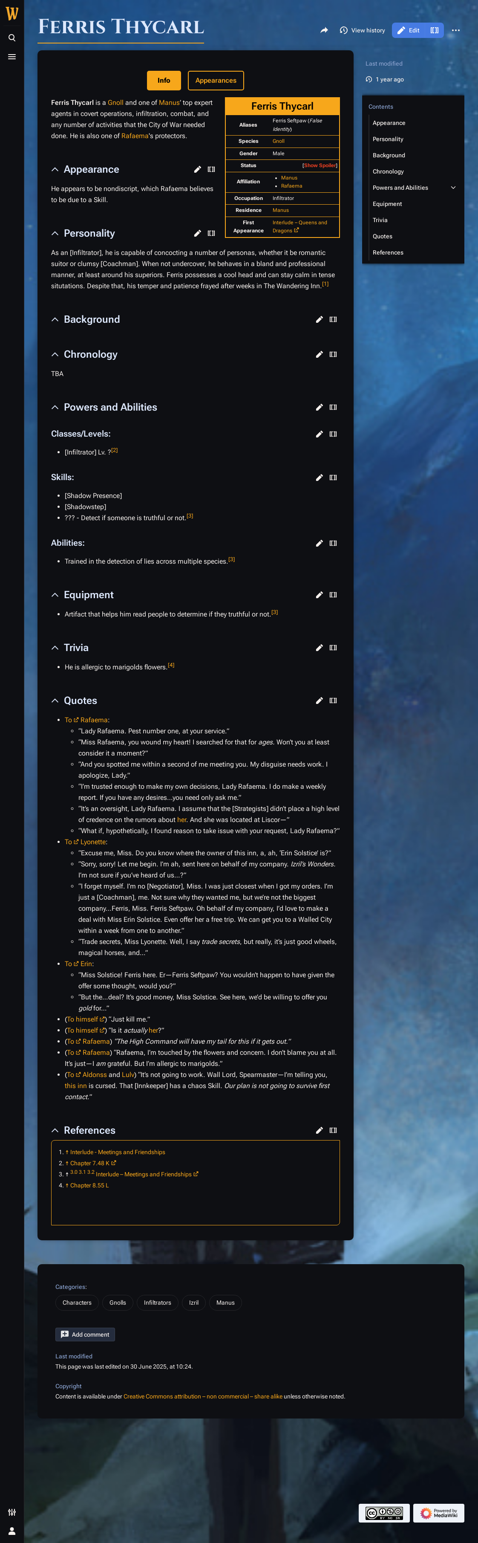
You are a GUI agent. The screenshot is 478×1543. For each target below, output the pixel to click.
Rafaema (291, 186)
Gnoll (279, 141)
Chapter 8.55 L (89, 1185)
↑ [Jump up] (67, 1152)
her (181, 820)
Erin (86, 964)
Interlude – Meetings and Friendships (144, 1174)
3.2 (91, 1172)
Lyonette (93, 842)
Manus (289, 178)
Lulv (128, 1075)
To (68, 720)
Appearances (216, 80)
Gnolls (117, 1302)
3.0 (74, 1172)
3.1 (82, 1172)
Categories (70, 1286)
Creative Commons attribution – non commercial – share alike (203, 1396)
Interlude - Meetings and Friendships (117, 1152)
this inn (76, 1086)
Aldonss (95, 1075)
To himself (82, 1019)
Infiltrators (157, 1302)
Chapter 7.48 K (89, 1163)
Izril (194, 1302)
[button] (197, 169)
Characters (77, 1302)
